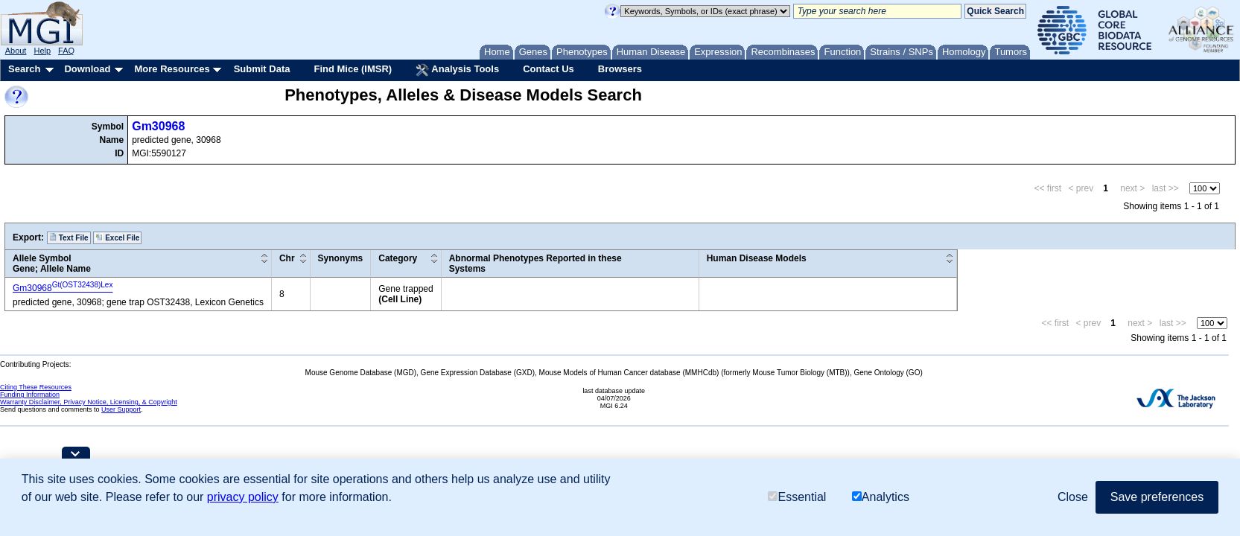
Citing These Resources (35, 387)
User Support (121, 409)
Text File (69, 237)
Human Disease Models (757, 258)
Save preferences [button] (1157, 497)
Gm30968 (158, 126)
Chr (287, 258)
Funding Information (30, 394)
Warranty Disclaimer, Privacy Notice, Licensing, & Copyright (88, 402)
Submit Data (262, 68)
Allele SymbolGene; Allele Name (52, 263)
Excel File (117, 237)
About (16, 50)
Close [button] (1073, 497)
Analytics (880, 497)
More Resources (171, 68)
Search (24, 68)
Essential (797, 497)
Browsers (620, 68)
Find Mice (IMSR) (353, 68)
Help (42, 50)
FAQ (66, 50)
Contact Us (548, 68)
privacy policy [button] (243, 497)
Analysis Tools (457, 70)
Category (397, 258)
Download (87, 68)
